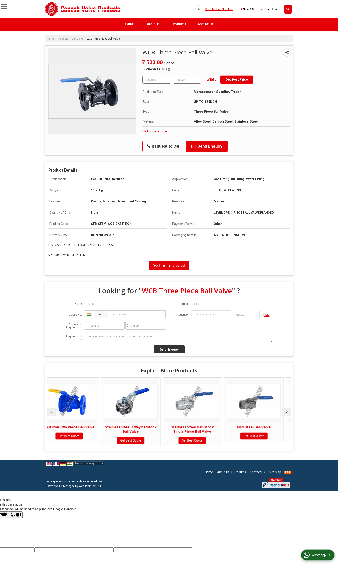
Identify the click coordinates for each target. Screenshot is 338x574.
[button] (219, 9)
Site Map (275, 472)
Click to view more (154, 131)
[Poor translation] (16, 514)
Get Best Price (236, 79)
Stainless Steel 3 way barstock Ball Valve (138, 429)
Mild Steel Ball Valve (261, 427)
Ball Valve (77, 38)
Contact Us (205, 24)
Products (181, 24)
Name (78, 303)
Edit (211, 79)
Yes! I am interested (169, 265)
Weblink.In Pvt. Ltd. (90, 486)
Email (185, 303)
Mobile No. (75, 314)
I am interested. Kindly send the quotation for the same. (178, 338)
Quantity (183, 314)
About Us (153, 24)
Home (129, 24)
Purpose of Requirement (74, 326)
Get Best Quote (76, 436)
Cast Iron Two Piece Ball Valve (76, 427)
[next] (286, 412)
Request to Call (163, 146)
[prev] (51, 412)
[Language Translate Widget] (88, 463)
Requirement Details (74, 338)
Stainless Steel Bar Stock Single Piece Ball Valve (199, 429)
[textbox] (187, 80)
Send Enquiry (206, 146)
